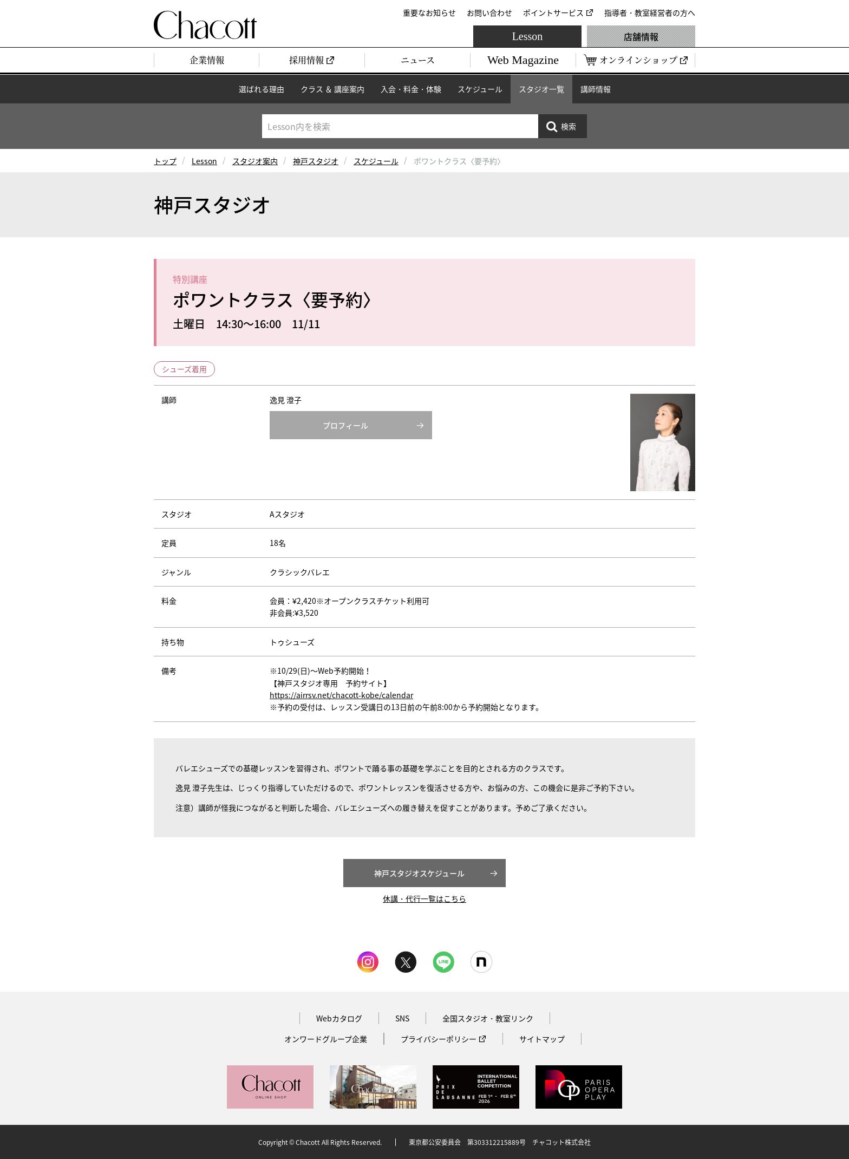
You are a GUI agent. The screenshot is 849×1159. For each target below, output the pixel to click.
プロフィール (345, 425)
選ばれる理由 (261, 88)
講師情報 (595, 88)
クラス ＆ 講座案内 (332, 88)
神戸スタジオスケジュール (419, 873)
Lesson (527, 36)
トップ (165, 160)
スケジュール (480, 88)
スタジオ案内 (255, 160)
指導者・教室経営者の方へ (649, 12)
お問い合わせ (489, 12)
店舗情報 (641, 36)
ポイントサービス (553, 12)
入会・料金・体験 (411, 88)
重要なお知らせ (429, 12)
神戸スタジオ (315, 160)
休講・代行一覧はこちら (424, 898)
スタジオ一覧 (541, 88)
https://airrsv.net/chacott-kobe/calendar (341, 694)
